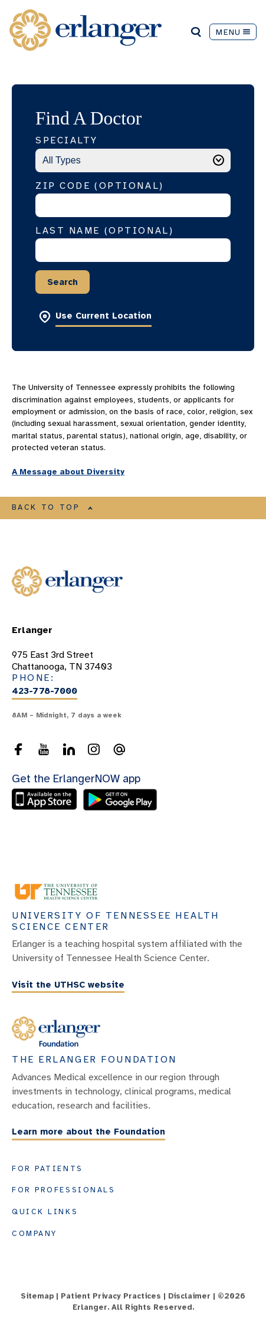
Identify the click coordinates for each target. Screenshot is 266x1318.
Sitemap (37, 1296)
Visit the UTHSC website (68, 984)
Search (62, 282)
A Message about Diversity (68, 472)
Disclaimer (189, 1296)
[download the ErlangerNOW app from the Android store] (120, 808)
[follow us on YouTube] (43, 749)
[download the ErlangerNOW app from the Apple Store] (47, 808)
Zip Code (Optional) (99, 186)
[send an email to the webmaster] (119, 749)
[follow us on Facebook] (18, 749)
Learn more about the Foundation (88, 1132)
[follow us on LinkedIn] (69, 749)
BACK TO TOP (52, 507)
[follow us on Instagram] (93, 749)
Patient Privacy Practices (111, 1296)
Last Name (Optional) (104, 230)
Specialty (66, 140)
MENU (233, 32)
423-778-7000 (44, 691)
